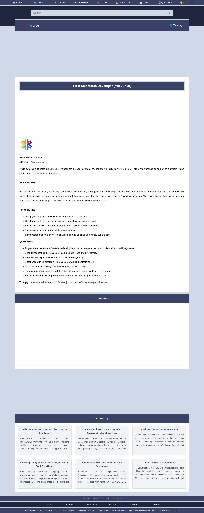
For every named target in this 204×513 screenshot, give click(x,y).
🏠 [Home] (18, 2)
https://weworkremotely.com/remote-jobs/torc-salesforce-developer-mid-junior (68, 282)
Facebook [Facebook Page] (154, 504)
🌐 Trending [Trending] (176, 25)
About (49, 504)
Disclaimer (91, 504)
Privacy (112, 504)
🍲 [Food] (102, 2)
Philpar (31, 25)
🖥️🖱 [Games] (165, 2)
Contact (70, 504)
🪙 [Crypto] (186, 2)
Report (133, 504)
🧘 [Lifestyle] (123, 2)
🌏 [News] (39, 2)
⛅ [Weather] (81, 2)
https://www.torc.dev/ (36, 162)
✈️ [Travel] (60, 2)
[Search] (102, 13)
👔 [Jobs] (144, 2)
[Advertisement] (102, 54)
